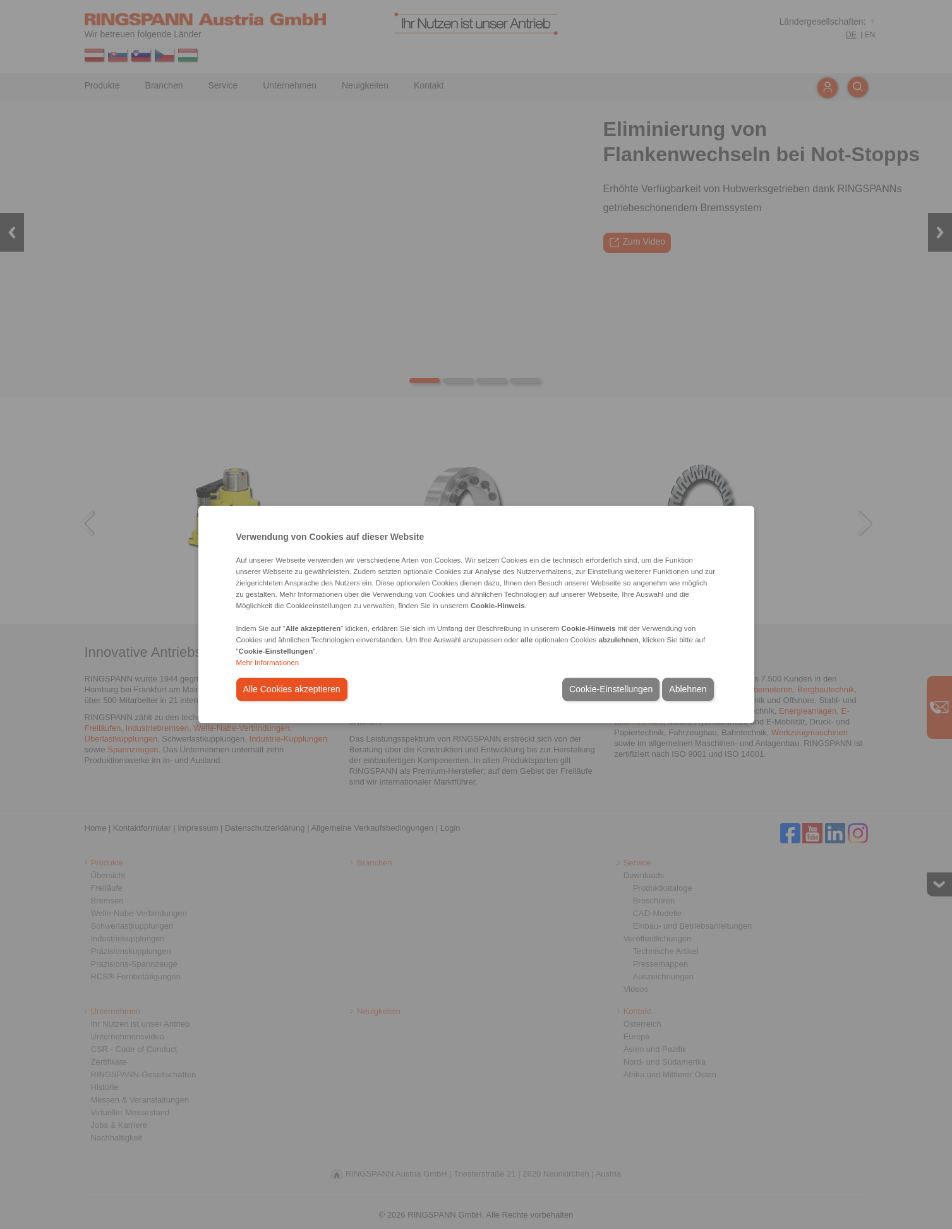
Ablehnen (687, 689)
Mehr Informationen (267, 662)
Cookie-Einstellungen (611, 689)
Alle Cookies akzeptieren (291, 689)
